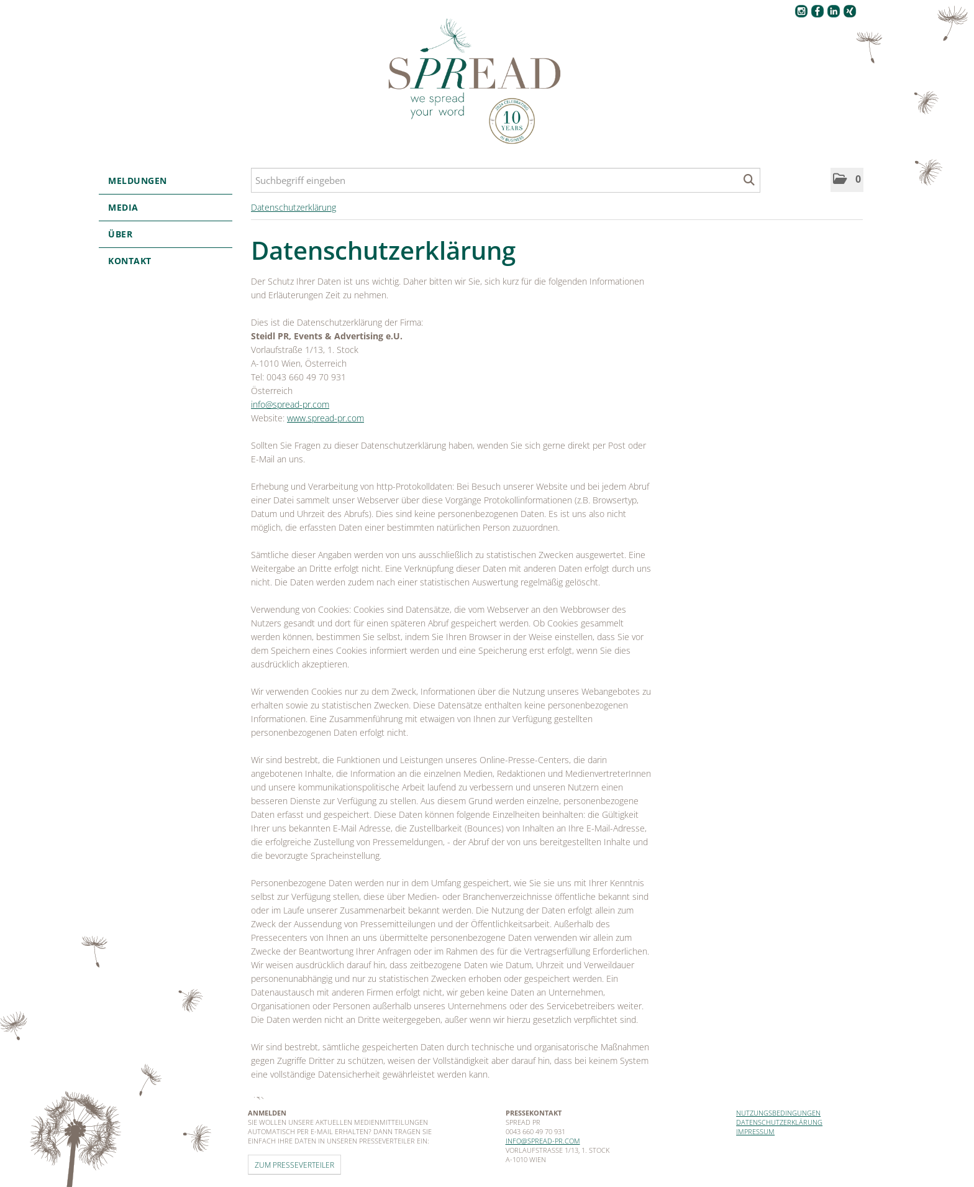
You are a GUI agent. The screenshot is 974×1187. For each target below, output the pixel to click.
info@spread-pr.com (290, 404)
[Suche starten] (749, 180)
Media (165, 207)
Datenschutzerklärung (293, 207)
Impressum (755, 1131)
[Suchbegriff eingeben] (505, 180)
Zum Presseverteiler (294, 1165)
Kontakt (130, 261)
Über (165, 234)
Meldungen (165, 180)
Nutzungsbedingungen (778, 1112)
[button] (847, 180)
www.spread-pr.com (325, 418)
